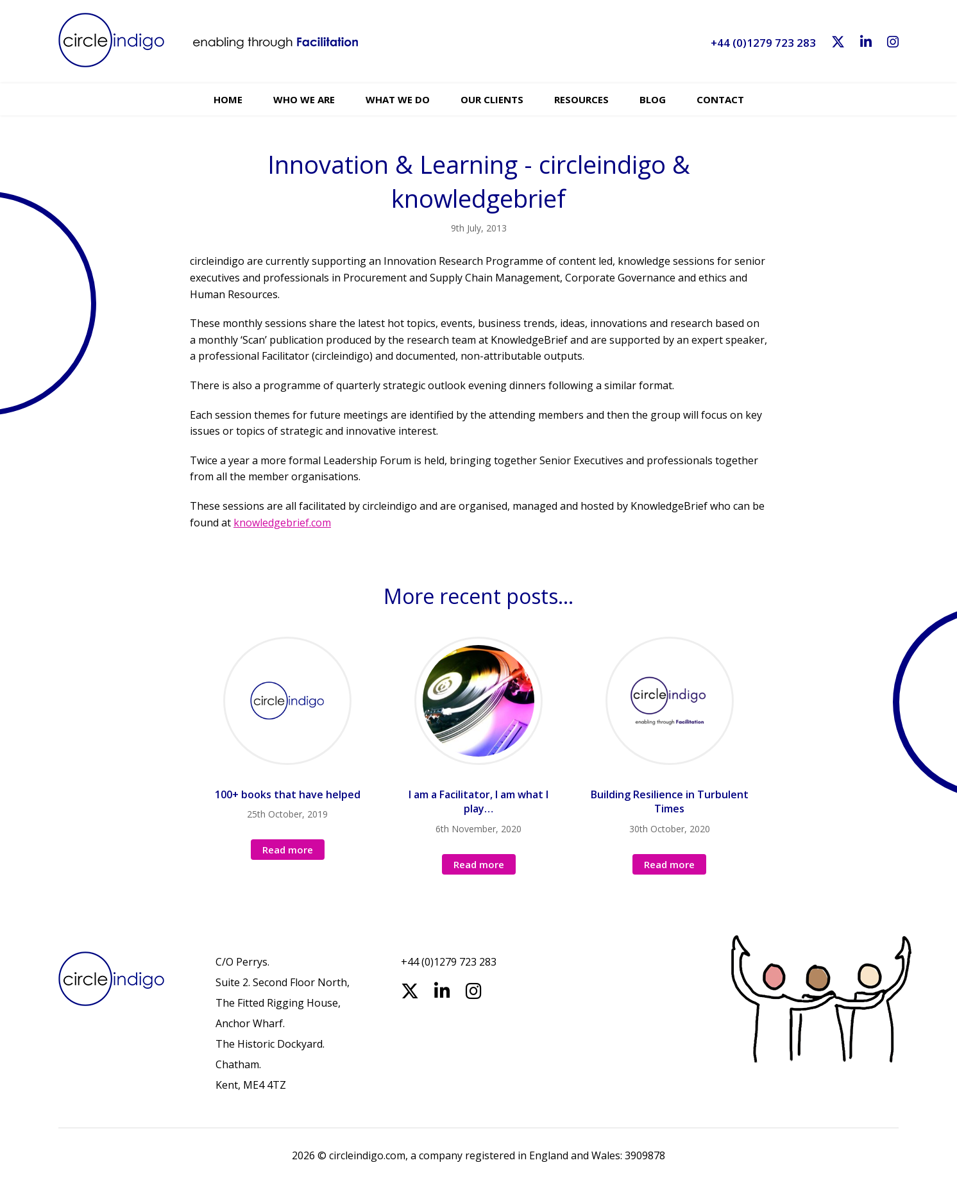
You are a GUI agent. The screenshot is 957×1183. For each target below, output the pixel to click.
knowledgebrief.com (282, 523)
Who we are (304, 99)
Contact (720, 99)
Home (228, 99)
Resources (581, 99)
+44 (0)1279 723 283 (763, 42)
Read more (287, 849)
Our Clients (492, 99)
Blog (652, 99)
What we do (398, 99)
